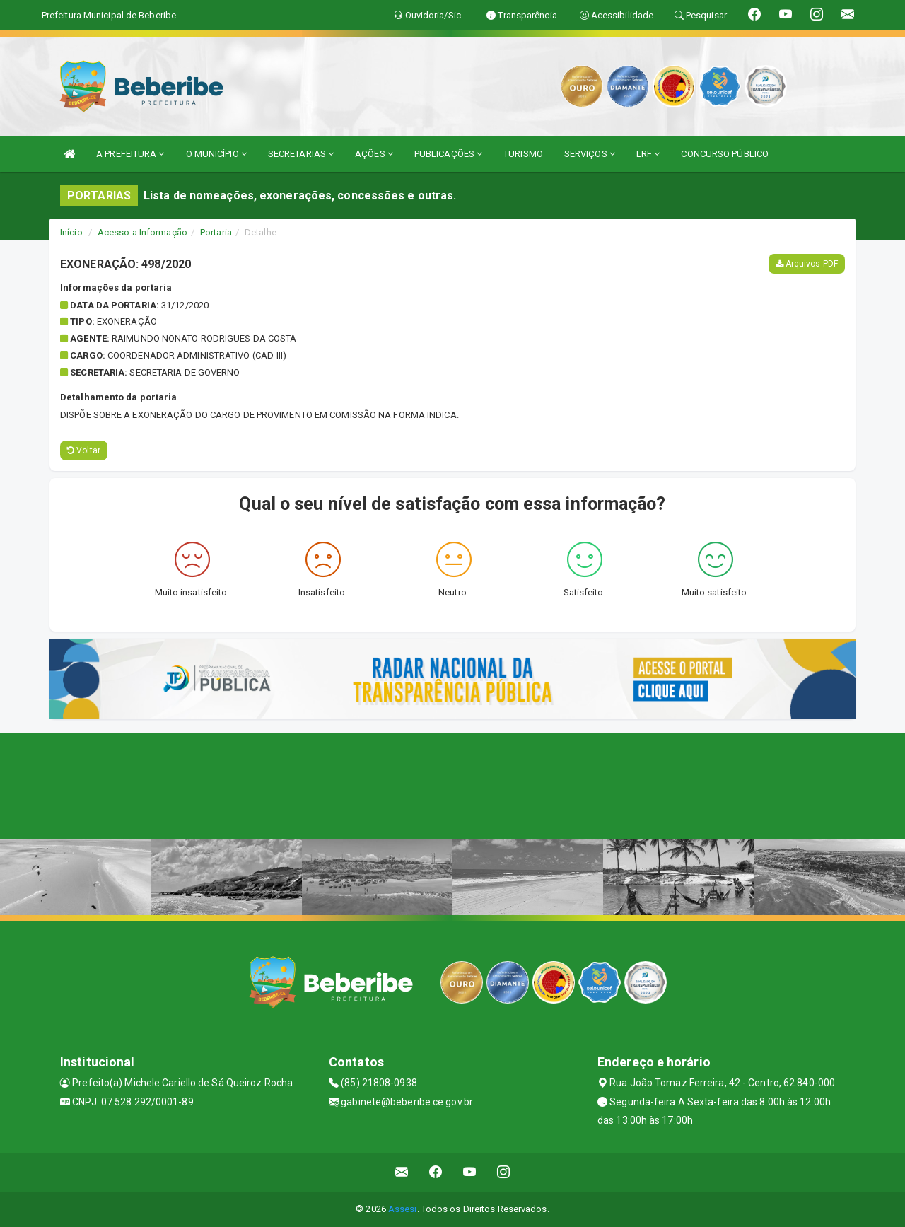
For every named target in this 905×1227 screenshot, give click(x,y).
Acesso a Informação (142, 232)
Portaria (216, 232)
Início (71, 232)
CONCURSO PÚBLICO (725, 154)
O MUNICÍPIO (216, 154)
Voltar (83, 450)
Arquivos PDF (807, 264)
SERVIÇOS (589, 154)
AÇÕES (374, 154)
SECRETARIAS (301, 154)
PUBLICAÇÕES (448, 154)
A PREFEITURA (130, 154)
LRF (648, 154)
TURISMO (523, 154)
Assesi (402, 1209)
